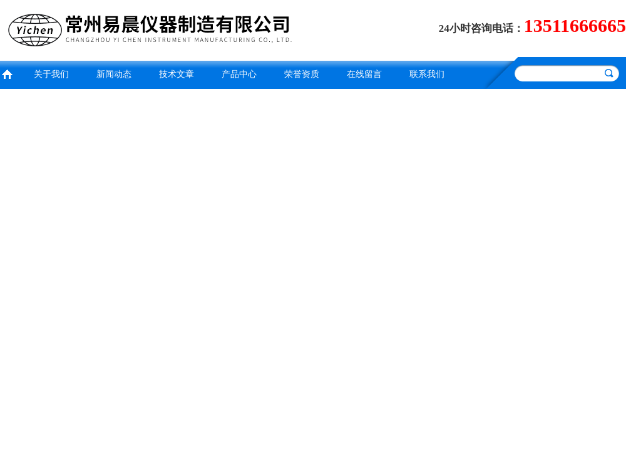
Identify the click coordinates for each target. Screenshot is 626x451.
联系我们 (426, 74)
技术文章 (176, 74)
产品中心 (239, 74)
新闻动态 (113, 74)
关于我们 (51, 74)
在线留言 (364, 74)
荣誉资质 (301, 74)
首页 (7, 73)
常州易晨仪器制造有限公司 (153, 28)
